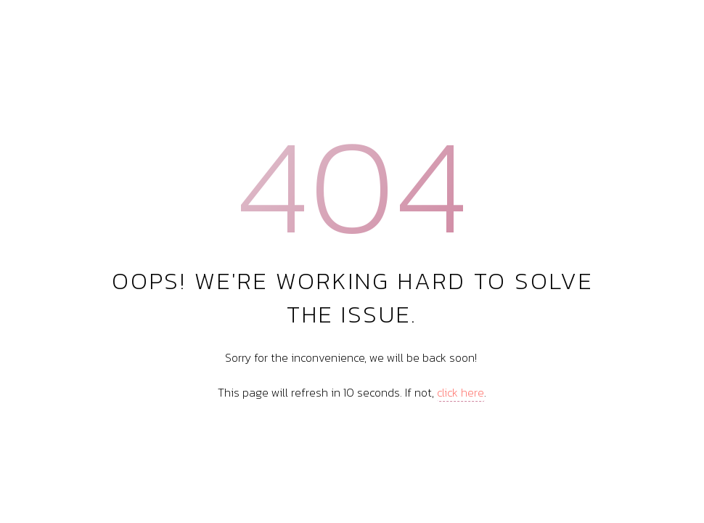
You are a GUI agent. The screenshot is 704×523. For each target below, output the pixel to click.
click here (460, 392)
